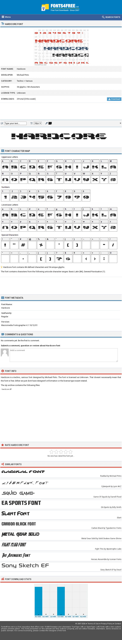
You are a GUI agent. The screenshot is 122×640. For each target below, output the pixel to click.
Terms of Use (93, 624)
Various (29, 81)
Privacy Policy (107, 624)
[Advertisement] (61, 111)
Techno (20, 81)
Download (114, 99)
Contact (118, 624)
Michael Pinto (23, 75)
